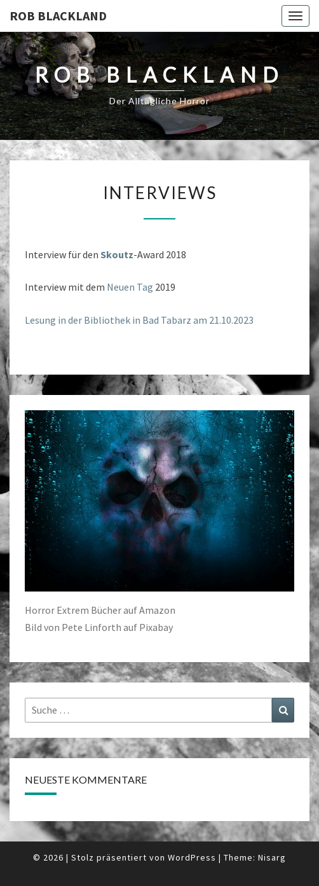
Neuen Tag (130, 286)
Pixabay (156, 627)
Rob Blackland (58, 16)
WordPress (192, 857)
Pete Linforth (91, 627)
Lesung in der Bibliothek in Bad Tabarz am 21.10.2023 (139, 320)
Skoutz (116, 254)
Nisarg (272, 857)
